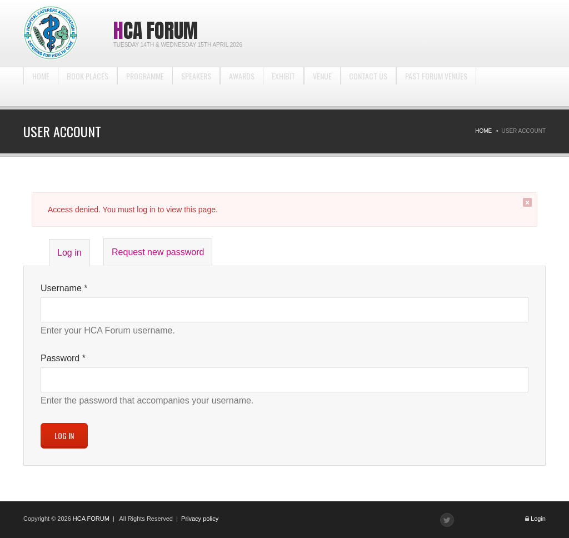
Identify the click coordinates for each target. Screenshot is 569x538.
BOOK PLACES (87, 86)
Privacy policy (199, 518)
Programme (145, 86)
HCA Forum (155, 31)
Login (538, 518)
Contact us (368, 86)
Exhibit (283, 86)
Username (64, 288)
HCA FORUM (91, 518)
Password (63, 358)
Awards (241, 86)
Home (40, 86)
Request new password (158, 252)
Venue (322, 86)
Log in (73, 256)
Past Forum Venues (436, 86)
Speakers (196, 86)
